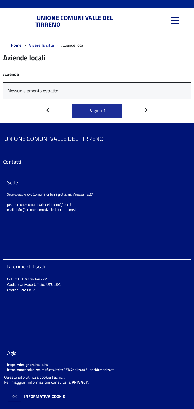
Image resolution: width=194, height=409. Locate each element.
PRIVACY (80, 382)
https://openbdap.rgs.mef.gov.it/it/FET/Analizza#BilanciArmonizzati (61, 369)
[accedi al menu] (175, 20)
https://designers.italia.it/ (28, 364)
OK (14, 396)
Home (16, 45)
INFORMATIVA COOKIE (44, 396)
